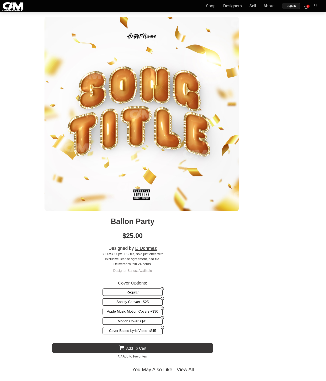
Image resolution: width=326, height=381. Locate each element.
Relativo (273, 247)
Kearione (199, 247)
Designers (234, 6)
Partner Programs (300, 295)
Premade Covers (211, 278)
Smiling (53, 247)
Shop (213, 6)
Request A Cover (211, 287)
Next (312, 211)
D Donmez (250, 52)
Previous (14, 211)
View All (187, 169)
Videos (204, 295)
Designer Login (148, 360)
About (271, 6)
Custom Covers (210, 283)
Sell (254, 6)
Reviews (306, 287)
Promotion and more (214, 291)
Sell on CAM (303, 291)
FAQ (309, 283)
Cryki (126, 247)
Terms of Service (176, 360)
